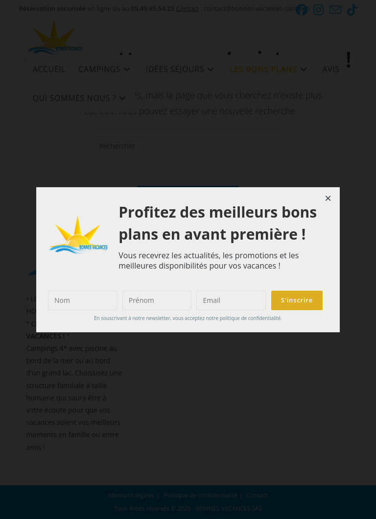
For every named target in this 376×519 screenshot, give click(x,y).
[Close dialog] (328, 199)
